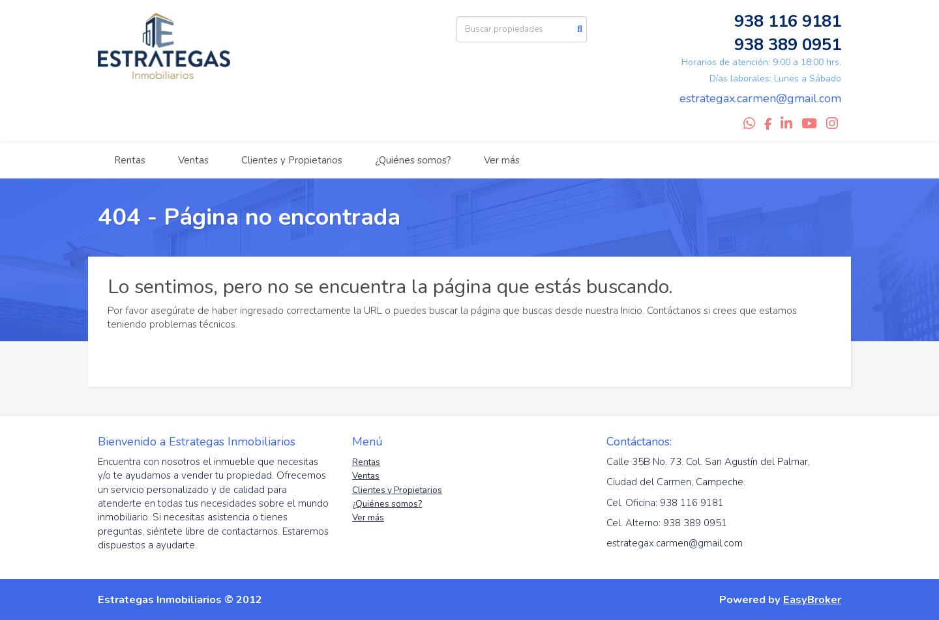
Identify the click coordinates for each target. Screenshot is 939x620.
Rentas (129, 160)
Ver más (502, 160)
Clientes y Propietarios (291, 160)
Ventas (193, 160)
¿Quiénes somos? (413, 160)
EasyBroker (812, 599)
